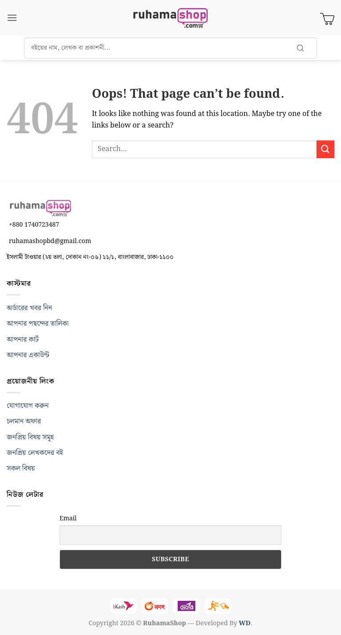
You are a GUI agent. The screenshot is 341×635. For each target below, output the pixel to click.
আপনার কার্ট (23, 339)
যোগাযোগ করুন (28, 405)
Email (68, 518)
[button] (12, 17)
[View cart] (327, 17)
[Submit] (325, 149)
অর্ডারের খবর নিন (29, 308)
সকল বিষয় (21, 468)
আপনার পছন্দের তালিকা (38, 323)
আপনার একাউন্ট (28, 355)
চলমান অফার (24, 421)
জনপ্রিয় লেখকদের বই (35, 453)
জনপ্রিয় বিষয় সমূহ (30, 437)
